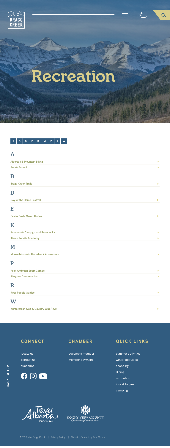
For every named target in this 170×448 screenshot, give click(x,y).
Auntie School (84, 167)
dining (120, 372)
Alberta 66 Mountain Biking (84, 161)
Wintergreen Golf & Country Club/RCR (84, 309)
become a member (81, 353)
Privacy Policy (58, 437)
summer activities (128, 353)
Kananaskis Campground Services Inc (84, 232)
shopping (122, 366)
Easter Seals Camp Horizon (84, 216)
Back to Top (8, 376)
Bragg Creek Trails (84, 183)
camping (122, 390)
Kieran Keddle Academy (84, 238)
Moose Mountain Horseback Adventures (84, 254)
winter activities (127, 359)
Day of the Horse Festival (84, 200)
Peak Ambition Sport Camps (84, 270)
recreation (123, 378)
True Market (99, 437)
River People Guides (84, 292)
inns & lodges (125, 384)
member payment (80, 359)
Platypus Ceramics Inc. (84, 276)
